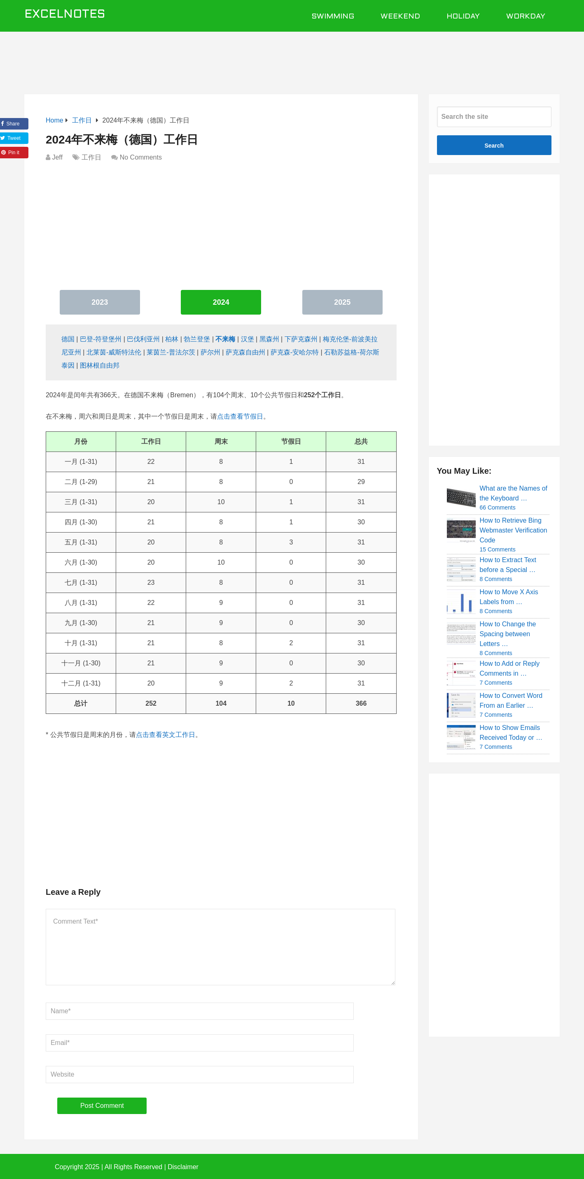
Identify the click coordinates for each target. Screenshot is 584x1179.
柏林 (171, 339)
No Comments (141, 157)
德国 (68, 339)
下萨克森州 (301, 339)
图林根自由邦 (99, 365)
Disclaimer (183, 1166)
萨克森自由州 (245, 352)
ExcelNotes (64, 14)
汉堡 (247, 339)
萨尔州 (210, 352)
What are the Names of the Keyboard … (514, 493)
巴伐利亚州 (143, 339)
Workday (525, 16)
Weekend (400, 16)
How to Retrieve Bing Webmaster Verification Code (513, 530)
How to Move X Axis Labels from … (509, 596)
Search (494, 145)
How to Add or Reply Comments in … (510, 668)
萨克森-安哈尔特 (295, 352)
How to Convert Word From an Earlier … (511, 700)
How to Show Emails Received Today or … (511, 732)
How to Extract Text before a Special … (508, 564)
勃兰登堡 (197, 339)
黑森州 (269, 339)
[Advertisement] (292, 58)
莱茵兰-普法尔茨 (171, 352)
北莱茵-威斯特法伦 (113, 352)
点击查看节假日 (240, 416)
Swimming (332, 16)
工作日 (91, 157)
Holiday (463, 16)
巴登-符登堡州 (100, 339)
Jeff (57, 157)
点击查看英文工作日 (165, 734)
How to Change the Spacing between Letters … (508, 634)
